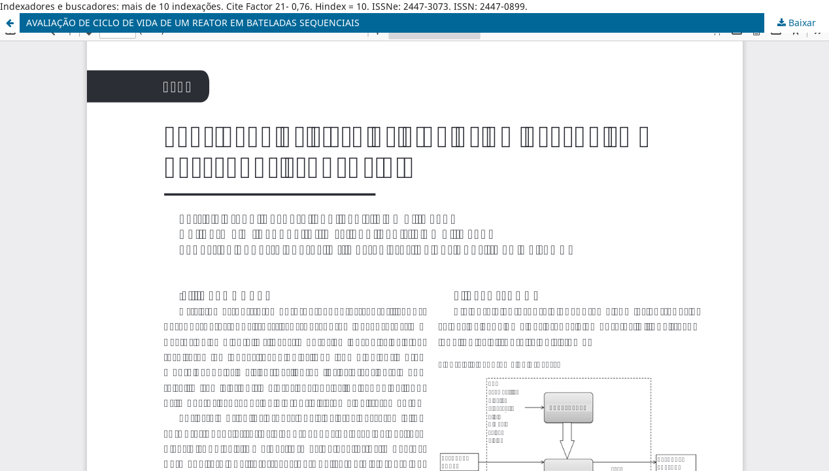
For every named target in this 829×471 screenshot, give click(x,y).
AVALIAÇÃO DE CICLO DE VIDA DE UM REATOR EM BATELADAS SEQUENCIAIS (193, 22)
